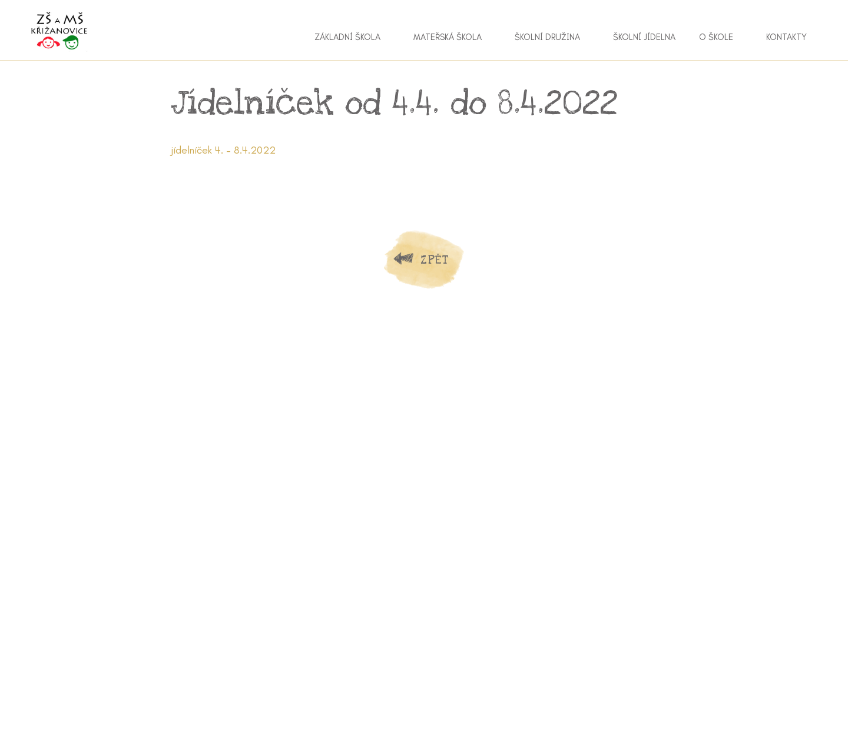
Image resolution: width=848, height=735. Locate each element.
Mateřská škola (447, 37)
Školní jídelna (644, 37)
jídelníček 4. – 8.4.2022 (223, 150)
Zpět (434, 260)
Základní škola (347, 37)
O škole (716, 37)
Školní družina (547, 37)
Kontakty (786, 37)
